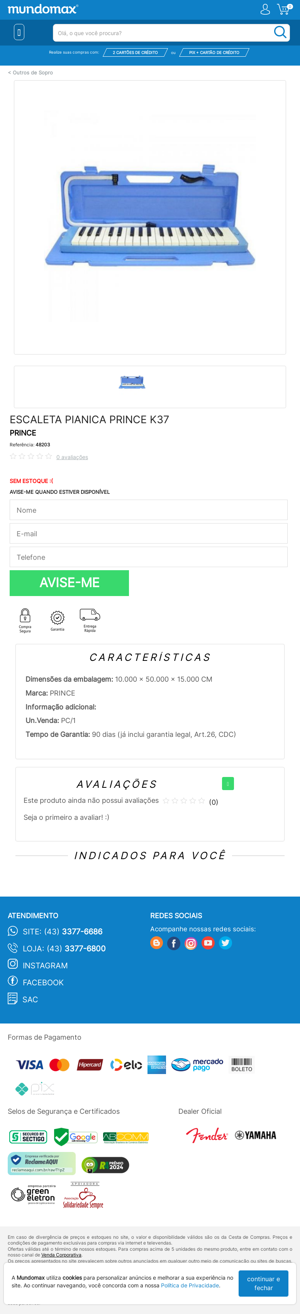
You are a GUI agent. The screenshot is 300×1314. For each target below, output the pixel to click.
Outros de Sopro (33, 73)
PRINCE (23, 433)
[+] (228, 783)
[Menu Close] (19, 32)
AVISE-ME (69, 582)
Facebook (43, 982)
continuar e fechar (263, 1283)
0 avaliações (72, 457)
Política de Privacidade (190, 1285)
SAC (30, 999)
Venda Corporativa (61, 1255)
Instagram (45, 965)
